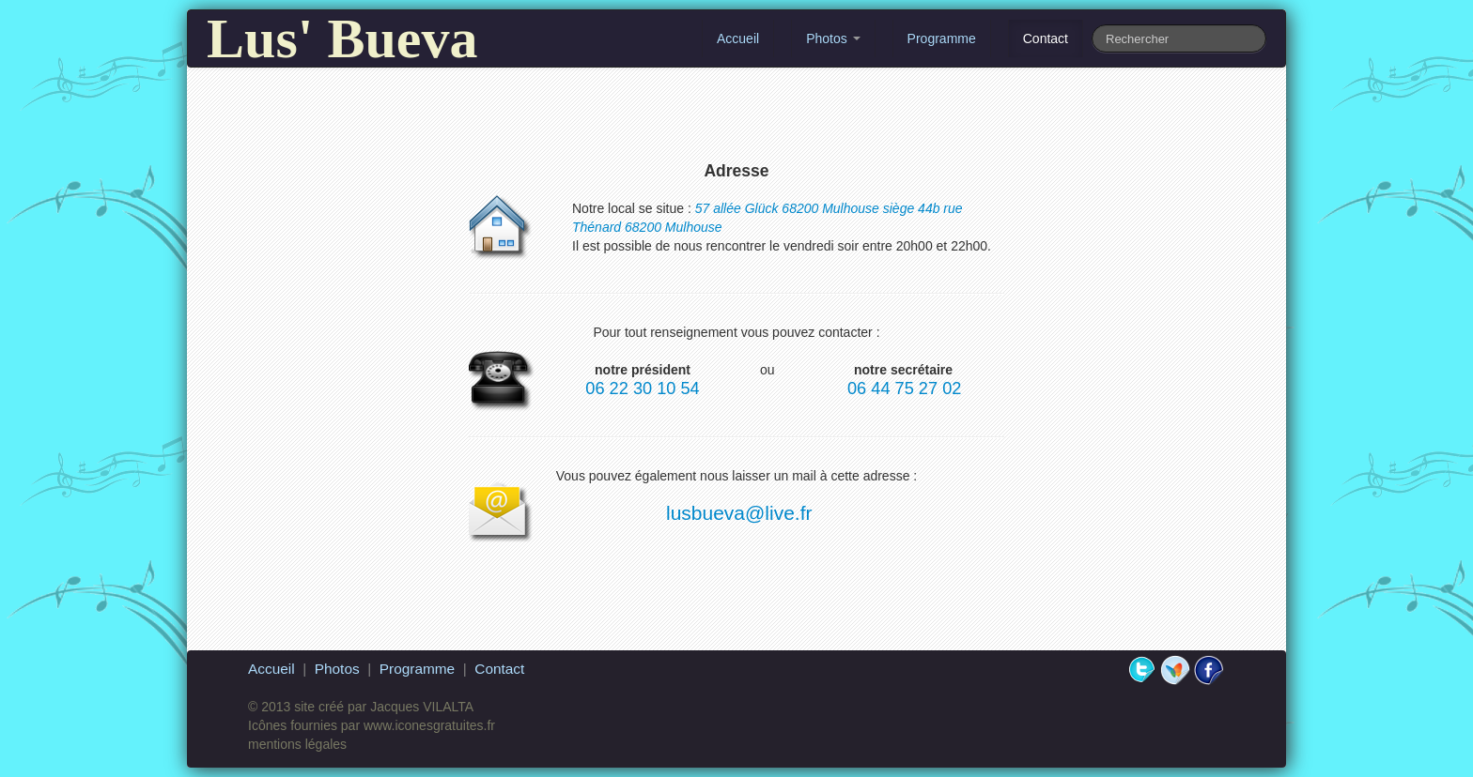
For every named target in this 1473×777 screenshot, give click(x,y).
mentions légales (297, 744)
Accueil (738, 38)
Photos (833, 38)
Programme (941, 38)
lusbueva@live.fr (739, 513)
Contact (1045, 38)
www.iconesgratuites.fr (429, 725)
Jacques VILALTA (421, 706)
